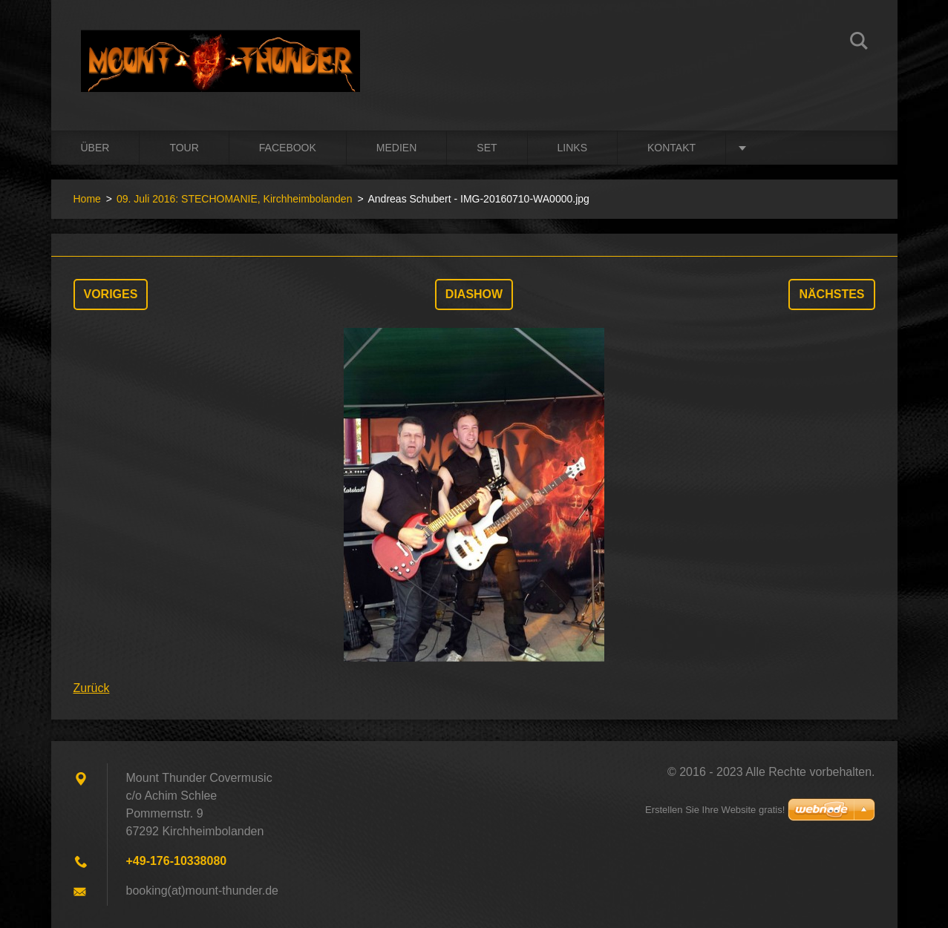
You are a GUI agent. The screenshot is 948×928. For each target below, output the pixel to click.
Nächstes (831, 294)
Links (572, 148)
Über (95, 148)
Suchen (859, 43)
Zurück (91, 688)
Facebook (287, 148)
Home (87, 199)
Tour (183, 148)
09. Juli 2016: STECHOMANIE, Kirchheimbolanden (234, 199)
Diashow (474, 294)
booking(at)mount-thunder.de (202, 890)
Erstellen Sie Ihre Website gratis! (715, 809)
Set (487, 148)
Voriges (111, 294)
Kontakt (671, 148)
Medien (396, 148)
